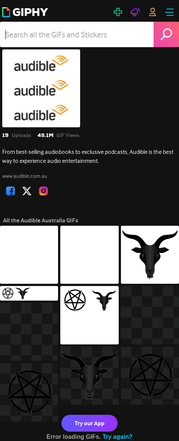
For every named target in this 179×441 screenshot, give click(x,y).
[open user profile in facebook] (10, 191)
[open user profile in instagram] (43, 191)
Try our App (89, 423)
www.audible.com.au (24, 176)
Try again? (118, 437)
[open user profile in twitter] (27, 191)
